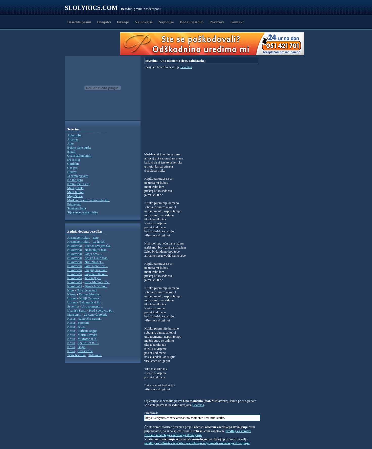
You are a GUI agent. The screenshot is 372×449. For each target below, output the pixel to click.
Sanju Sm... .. (93, 254)
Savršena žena (76, 208)
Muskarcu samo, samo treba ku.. (88, 200)
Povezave (217, 22)
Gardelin (73, 164)
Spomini (83, 322)
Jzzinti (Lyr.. (93, 278)
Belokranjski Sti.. (90, 302)
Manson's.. (74, 314)
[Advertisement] (94, 43)
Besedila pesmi (79, 22)
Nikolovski (74, 246)
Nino (70, 290)
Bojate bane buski (79, 147)
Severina (73, 306)
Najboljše (166, 22)
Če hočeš (99, 241)
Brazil (71, 151)
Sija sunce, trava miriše (82, 212)
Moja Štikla (75, 196)
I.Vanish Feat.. (76, 310)
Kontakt (237, 22)
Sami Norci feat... (96, 266)
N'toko (71, 294)
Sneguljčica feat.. (96, 270)
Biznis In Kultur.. (96, 286)
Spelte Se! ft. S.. (88, 343)
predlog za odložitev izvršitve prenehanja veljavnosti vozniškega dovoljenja (197, 443)
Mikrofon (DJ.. (87, 339)
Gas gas (72, 168)
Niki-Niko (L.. (94, 262)
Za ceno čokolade (95, 314)
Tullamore (95, 355)
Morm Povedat (87, 335)
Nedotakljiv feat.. (96, 250)
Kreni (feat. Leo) (78, 184)
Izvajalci (104, 22)
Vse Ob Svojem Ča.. (97, 246)
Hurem (71, 172)
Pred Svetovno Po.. (101, 310)
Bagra (81, 347)
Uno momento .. (92, 306)
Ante (70, 143)
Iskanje (123, 22)
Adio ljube (74, 135)
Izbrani (72, 298)
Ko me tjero (75, 180)
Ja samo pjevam (77, 176)
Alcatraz (72, 139)
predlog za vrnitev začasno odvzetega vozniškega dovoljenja (197, 433)
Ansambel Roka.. (78, 237)
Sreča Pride (85, 351)
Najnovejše (144, 22)
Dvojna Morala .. (90, 294)
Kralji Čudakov (89, 298)
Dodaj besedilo (192, 22)
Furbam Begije (87, 331)
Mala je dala (75, 188)
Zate (96, 237)
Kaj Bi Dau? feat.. (96, 258)
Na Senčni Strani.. (90, 318)
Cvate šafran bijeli (79, 155)
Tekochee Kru (76, 355)
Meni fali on (75, 192)
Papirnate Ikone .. (96, 274)
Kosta (71, 318)
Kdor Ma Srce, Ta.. (97, 282)
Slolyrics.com (91, 7)
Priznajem (74, 204)
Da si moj (73, 159)
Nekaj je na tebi (87, 290)
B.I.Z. (81, 327)
